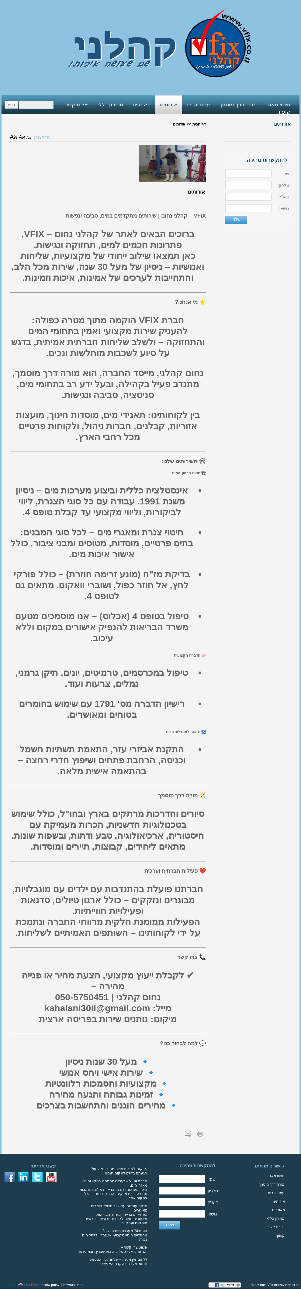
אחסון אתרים (50, 1285)
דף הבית (199, 124)
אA (28, 138)
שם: (285, 173)
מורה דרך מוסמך (272, 1184)
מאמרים (278, 1210)
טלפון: (283, 185)
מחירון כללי (276, 1218)
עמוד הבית (276, 1193)
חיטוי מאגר (276, 1176)
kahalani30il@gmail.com (97, 1008)
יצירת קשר (276, 1227)
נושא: (284, 208)
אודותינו (282, 124)
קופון (281, 1235)
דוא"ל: (283, 196)
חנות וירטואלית (73, 1285)
